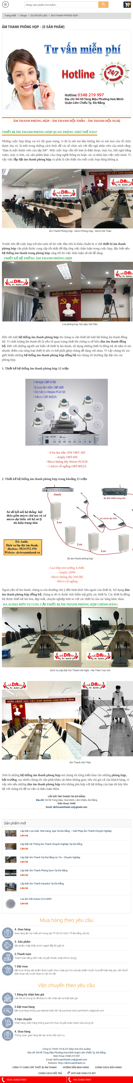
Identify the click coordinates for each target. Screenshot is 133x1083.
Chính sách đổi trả (50, 1073)
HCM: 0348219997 (13, 1079)
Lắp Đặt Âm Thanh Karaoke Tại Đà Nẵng (42, 883)
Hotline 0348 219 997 (81, 1073)
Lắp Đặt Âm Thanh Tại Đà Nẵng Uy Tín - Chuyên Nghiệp (50, 857)
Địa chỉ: (40, 800)
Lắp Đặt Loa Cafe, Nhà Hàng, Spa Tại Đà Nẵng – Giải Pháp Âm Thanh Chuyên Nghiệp (66, 831)
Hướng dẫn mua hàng (76, 1067)
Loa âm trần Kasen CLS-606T (36, 899)
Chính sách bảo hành (108, 1067)
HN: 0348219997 (79, 1079)
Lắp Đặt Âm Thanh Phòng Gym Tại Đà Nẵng (43, 870)
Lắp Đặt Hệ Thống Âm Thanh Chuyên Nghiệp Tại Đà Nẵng (51, 844)
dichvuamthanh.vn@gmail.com (70, 807)
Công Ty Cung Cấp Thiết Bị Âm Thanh (34, 1067)
